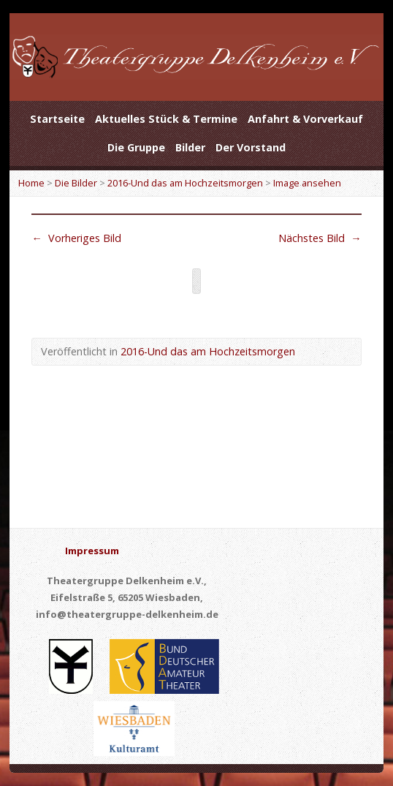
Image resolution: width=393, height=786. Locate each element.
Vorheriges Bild (76, 238)
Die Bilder (76, 182)
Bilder (190, 147)
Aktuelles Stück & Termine (166, 119)
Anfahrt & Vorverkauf (305, 119)
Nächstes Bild (319, 238)
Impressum (92, 550)
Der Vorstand (250, 147)
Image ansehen (307, 182)
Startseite (57, 119)
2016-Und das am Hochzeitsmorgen (185, 182)
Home (31, 182)
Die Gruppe (136, 147)
